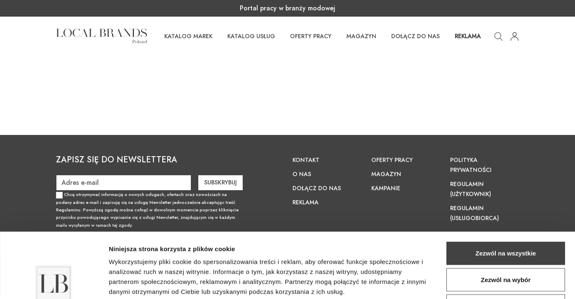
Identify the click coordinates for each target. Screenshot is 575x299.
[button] (498, 35)
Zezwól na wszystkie (505, 192)
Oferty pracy (310, 36)
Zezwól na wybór (506, 218)
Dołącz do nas (415, 36)
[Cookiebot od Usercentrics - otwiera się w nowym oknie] (53, 283)
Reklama (468, 36)
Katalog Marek (188, 36)
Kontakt (305, 160)
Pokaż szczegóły (443, 282)
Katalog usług (251, 36)
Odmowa (505, 244)
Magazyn (361, 36)
